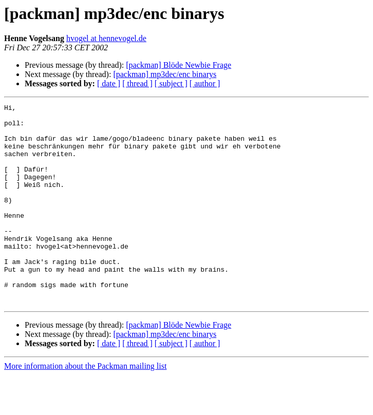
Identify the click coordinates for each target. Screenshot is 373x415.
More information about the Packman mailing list (85, 406)
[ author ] (205, 83)
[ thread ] (137, 83)
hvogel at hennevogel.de (106, 38)
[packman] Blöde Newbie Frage (178, 65)
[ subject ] (171, 83)
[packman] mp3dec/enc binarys (164, 74)
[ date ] (108, 83)
